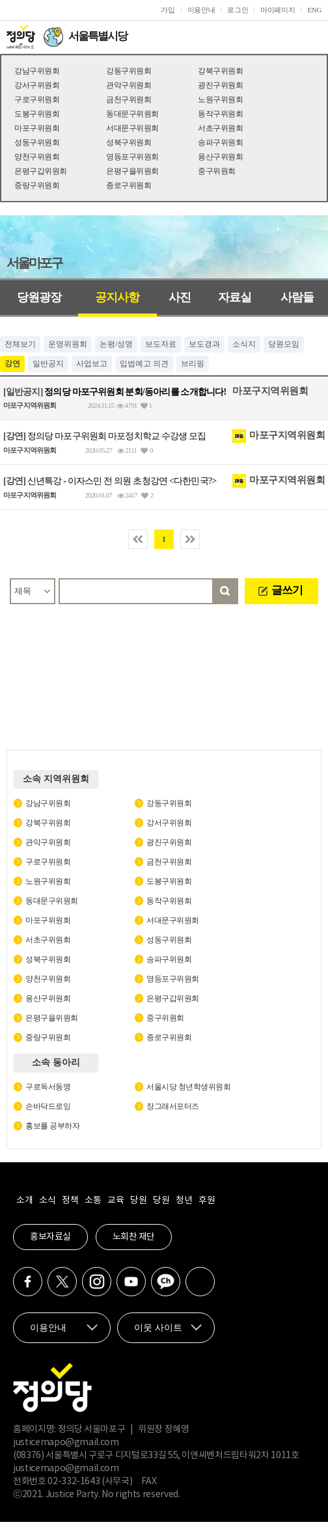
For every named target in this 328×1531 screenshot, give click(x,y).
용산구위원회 (220, 156)
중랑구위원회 (36, 185)
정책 (70, 1200)
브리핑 (192, 363)
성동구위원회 (36, 142)
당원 (138, 1200)
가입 (167, 10)
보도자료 (160, 344)
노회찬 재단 (134, 1237)
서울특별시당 (97, 36)
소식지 (244, 344)
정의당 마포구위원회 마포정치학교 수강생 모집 (104, 436)
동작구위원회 (220, 113)
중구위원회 (217, 171)
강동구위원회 (128, 70)
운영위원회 (67, 344)
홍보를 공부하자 (52, 1125)
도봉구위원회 (36, 113)
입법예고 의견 (144, 363)
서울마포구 (34, 263)
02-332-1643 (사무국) (90, 1481)
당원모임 (283, 344)
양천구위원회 (36, 156)
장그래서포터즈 (172, 1106)
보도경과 (204, 344)
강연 (12, 363)
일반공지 (48, 363)
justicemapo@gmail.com (66, 1442)
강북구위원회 (220, 70)
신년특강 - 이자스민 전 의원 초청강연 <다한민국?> (109, 481)
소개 (24, 1200)
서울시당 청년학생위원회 (188, 1086)
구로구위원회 (36, 99)
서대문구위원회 (132, 128)
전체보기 (20, 344)
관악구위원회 (128, 85)
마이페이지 (277, 10)
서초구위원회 (220, 128)
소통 (93, 1200)
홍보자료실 (50, 1237)
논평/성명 (116, 344)
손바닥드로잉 (47, 1106)
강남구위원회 (36, 70)
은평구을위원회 (132, 171)
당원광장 (39, 297)
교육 (115, 1200)
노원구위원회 (220, 99)
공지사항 (117, 297)
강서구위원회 (36, 85)
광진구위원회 (220, 85)
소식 (47, 1200)
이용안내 (201, 10)
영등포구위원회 (132, 156)
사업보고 (91, 363)
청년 (184, 1200)
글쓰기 (287, 590)
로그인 (237, 10)
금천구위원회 (128, 99)
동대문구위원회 (132, 113)
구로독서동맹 (47, 1086)
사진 (180, 297)
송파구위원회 (220, 142)
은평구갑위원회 (40, 171)
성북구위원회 (128, 142)
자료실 (234, 297)
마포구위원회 (36, 128)
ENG (314, 10)
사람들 (297, 297)
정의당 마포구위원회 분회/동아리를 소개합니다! (114, 391)
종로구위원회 (128, 185)
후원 (206, 1200)
